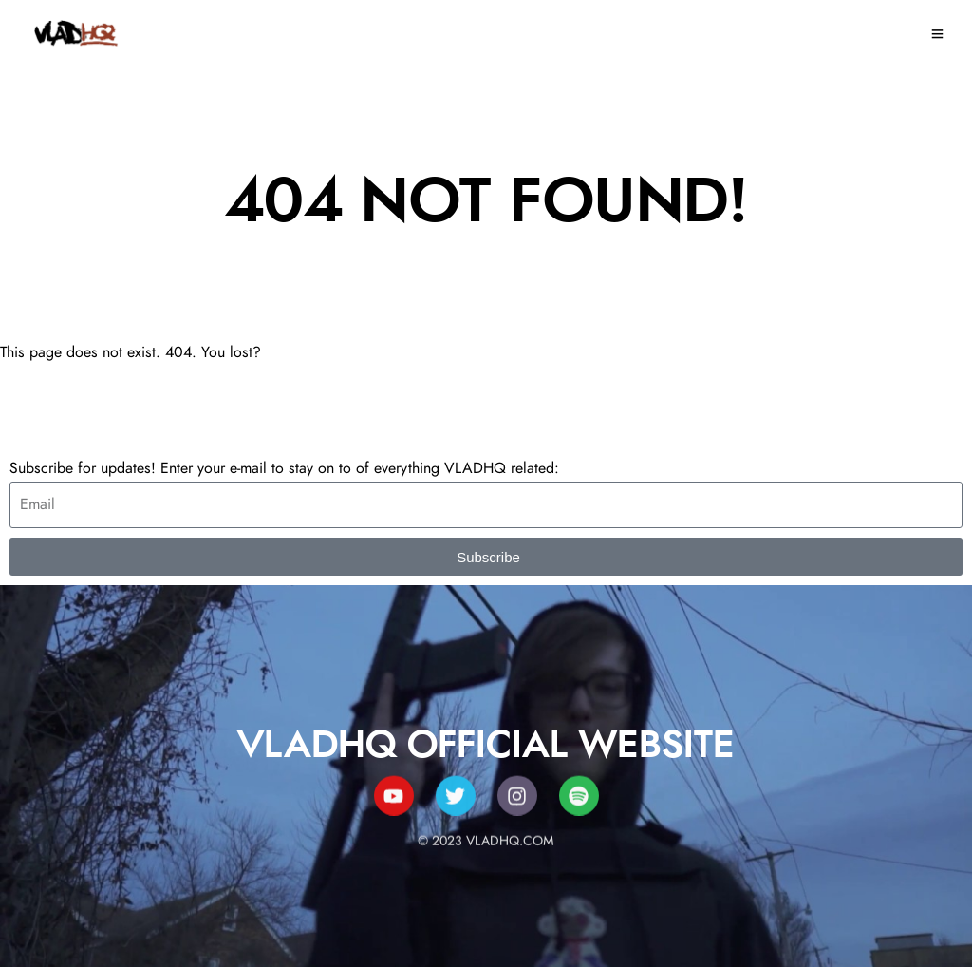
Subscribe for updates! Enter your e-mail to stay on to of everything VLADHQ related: (284, 468)
